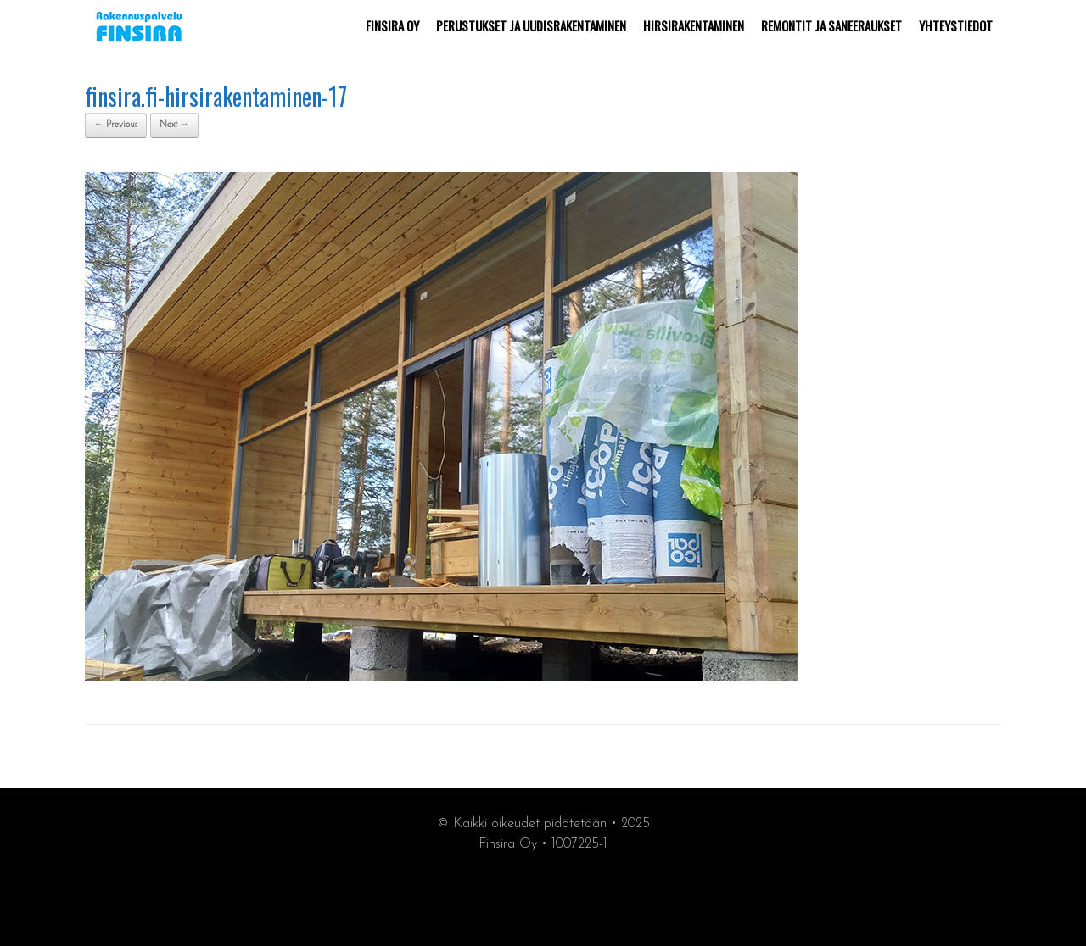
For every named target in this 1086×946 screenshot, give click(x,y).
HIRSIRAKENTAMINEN (693, 25)
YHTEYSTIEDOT (956, 25)
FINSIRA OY (392, 25)
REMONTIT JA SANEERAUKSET (831, 25)
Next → (174, 125)
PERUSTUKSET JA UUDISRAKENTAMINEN (531, 25)
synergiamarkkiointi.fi (543, 896)
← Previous (115, 125)
